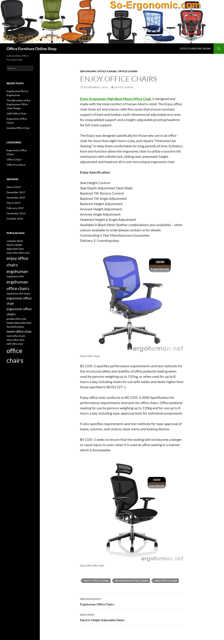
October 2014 (15, 218)
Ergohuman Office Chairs (132, 601)
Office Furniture (16, 164)
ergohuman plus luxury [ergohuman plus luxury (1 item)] (19, 293)
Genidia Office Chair (18, 128)
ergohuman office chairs (131, 580)
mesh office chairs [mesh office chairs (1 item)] (16, 335)
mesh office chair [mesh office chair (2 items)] (19, 331)
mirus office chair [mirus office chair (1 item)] (15, 339)
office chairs (123, 87)
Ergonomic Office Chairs (98, 71)
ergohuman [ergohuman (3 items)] (17, 271)
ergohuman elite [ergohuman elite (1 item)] (15, 276)
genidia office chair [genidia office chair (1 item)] (16, 318)
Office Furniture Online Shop (31, 48)
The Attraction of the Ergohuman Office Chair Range (18, 104)
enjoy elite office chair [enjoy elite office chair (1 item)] (18, 252)
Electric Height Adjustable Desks (132, 617)
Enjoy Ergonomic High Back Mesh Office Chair (116, 99)
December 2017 (16, 192)
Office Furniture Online (195, 48)
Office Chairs (128, 71)
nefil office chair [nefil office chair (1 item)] (15, 343)
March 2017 (14, 202)
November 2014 (16, 213)
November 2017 (16, 197)
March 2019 (14, 187)
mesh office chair (165, 580)
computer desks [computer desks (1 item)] (15, 240)
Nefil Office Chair (16, 113)
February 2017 (15, 208)
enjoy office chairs (96, 580)
